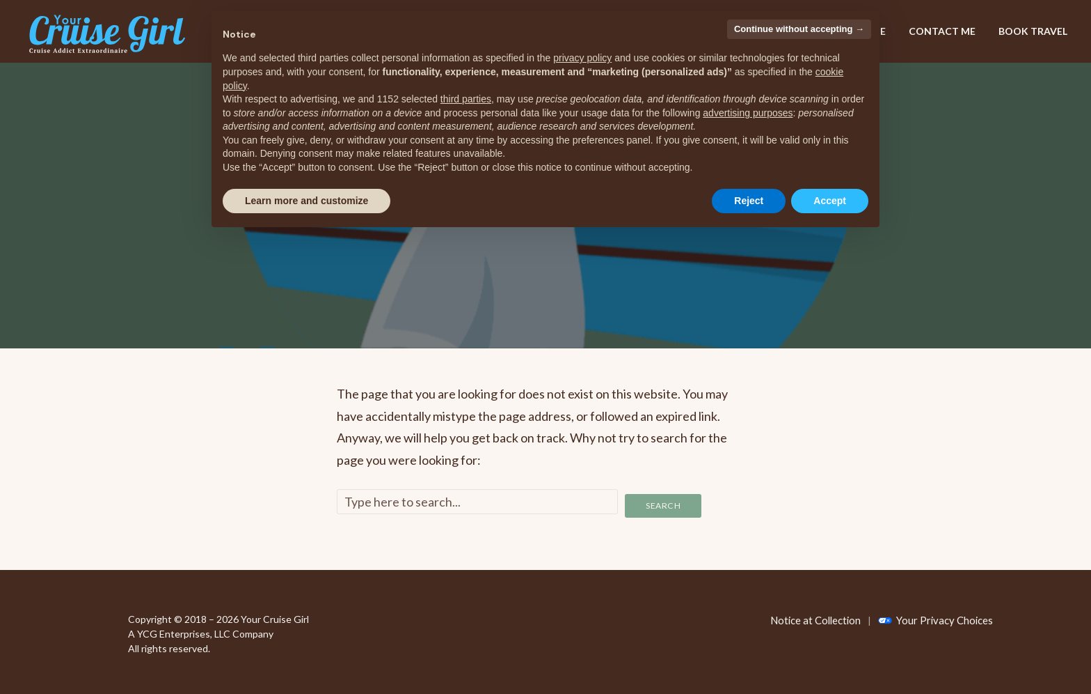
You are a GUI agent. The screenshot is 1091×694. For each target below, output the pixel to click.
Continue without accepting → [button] (799, 29)
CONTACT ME (942, 31)
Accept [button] (829, 200)
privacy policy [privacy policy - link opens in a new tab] (582, 57)
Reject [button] (748, 200)
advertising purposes (748, 112)
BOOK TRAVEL (1032, 31)
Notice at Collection (813, 616)
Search (664, 501)
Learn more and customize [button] (306, 200)
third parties (465, 99)
